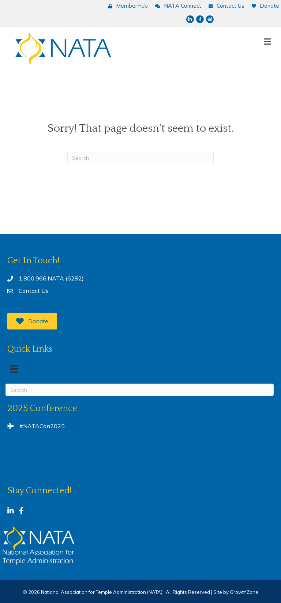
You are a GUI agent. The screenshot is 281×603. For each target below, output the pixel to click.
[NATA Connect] (176, 6)
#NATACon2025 (42, 426)
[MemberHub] (126, 6)
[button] (32, 321)
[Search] (140, 158)
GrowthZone (244, 592)
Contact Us (34, 290)
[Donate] (263, 6)
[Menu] (14, 369)
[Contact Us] (224, 6)
